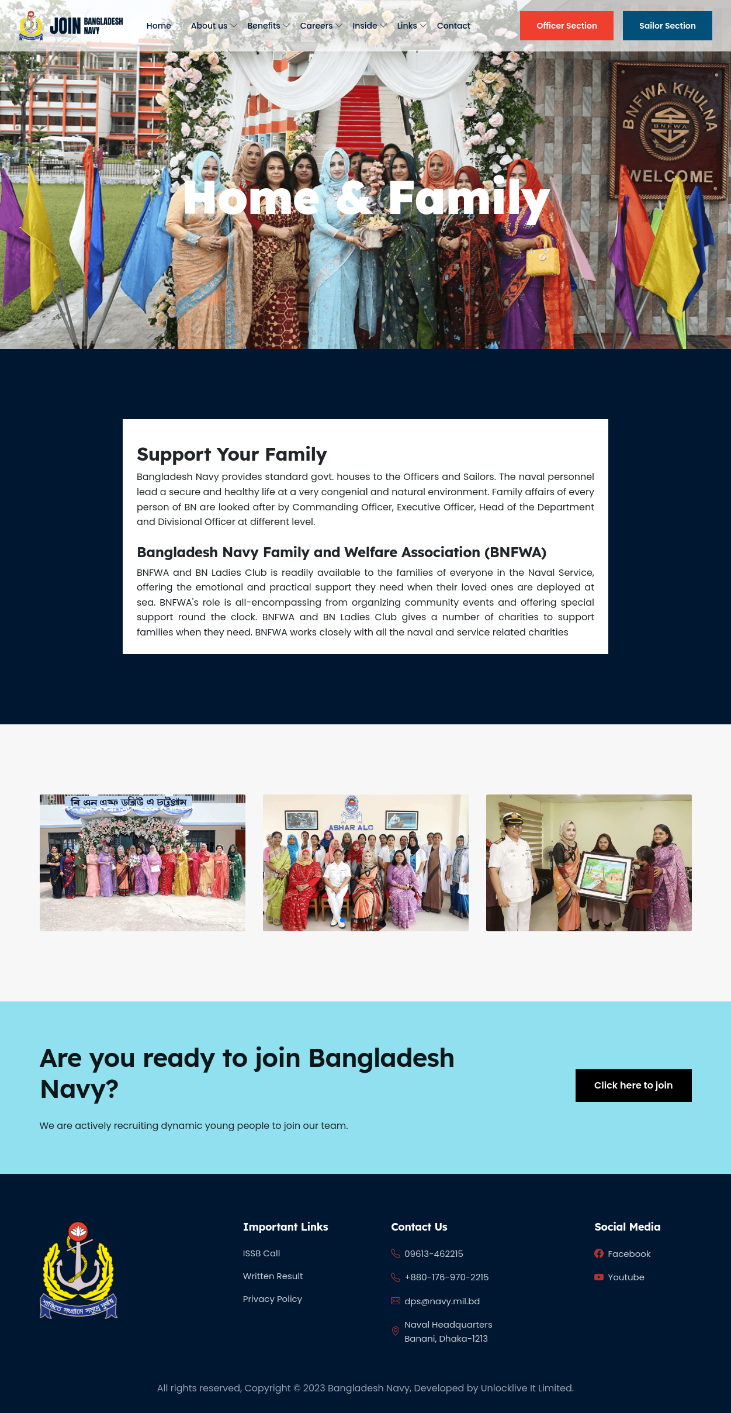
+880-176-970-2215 (440, 1278)
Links (407, 26)
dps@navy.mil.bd (435, 1301)
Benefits (264, 26)
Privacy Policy (272, 1299)
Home (159, 26)
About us (209, 26)
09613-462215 (427, 1254)
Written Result (273, 1276)
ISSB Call (261, 1253)
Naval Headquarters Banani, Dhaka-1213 (442, 1331)
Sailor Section (667, 26)
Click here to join (633, 1085)
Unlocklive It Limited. (527, 1388)
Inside (365, 26)
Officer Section (566, 26)
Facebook (622, 1254)
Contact (453, 26)
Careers (316, 26)
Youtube (619, 1278)
